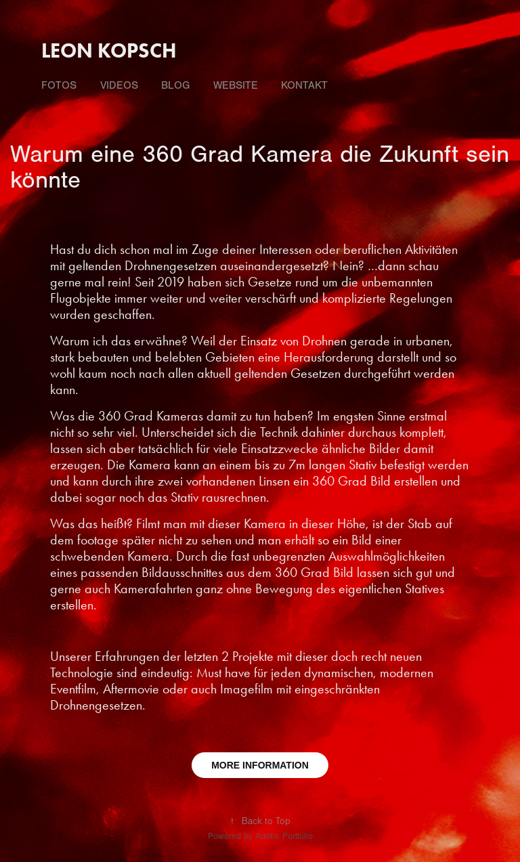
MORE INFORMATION (260, 765)
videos (119, 85)
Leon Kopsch (109, 50)
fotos (59, 85)
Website (235, 85)
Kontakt (304, 85)
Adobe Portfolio (284, 836)
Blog (175, 85)
